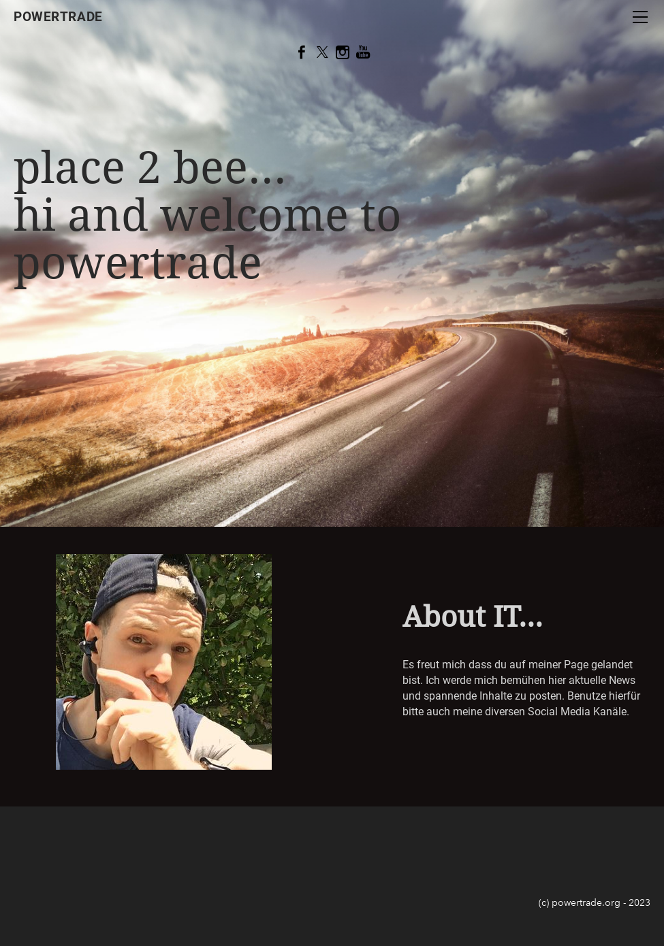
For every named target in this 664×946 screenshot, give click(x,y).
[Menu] (640, 17)
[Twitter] (322, 52)
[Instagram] (342, 52)
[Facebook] (302, 52)
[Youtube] (363, 52)
